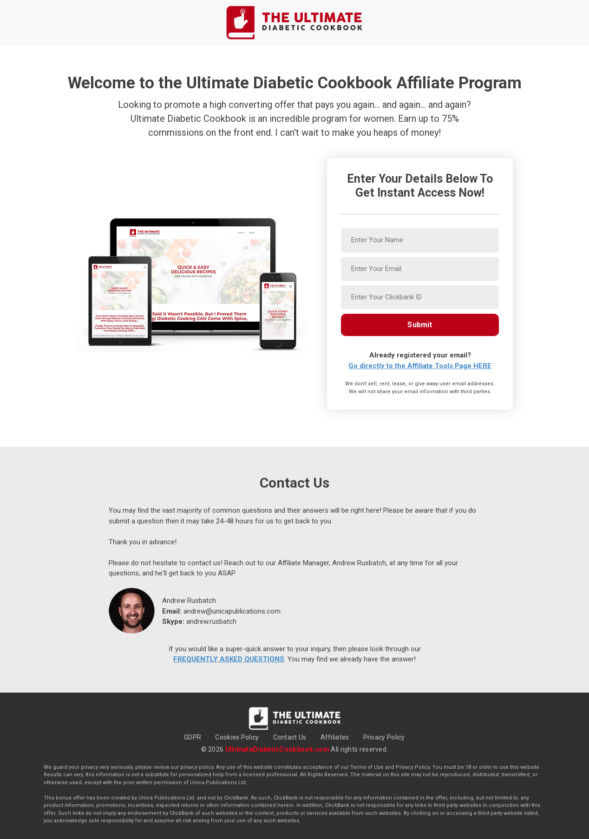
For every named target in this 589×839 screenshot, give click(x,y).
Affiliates (335, 737)
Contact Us (290, 737)
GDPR (192, 737)
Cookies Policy (237, 737)
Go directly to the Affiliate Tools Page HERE (419, 366)
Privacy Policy (384, 737)
